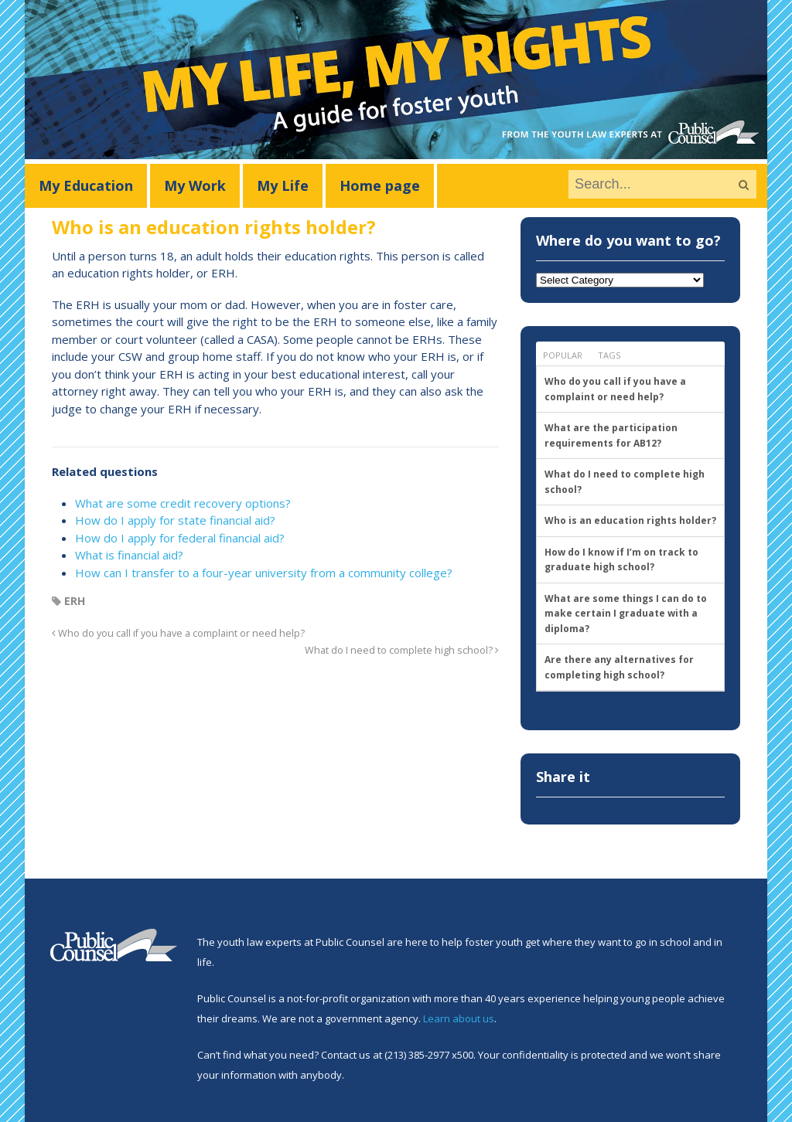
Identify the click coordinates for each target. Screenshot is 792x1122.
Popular (562, 355)
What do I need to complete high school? (402, 650)
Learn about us (458, 1018)
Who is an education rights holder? (630, 520)
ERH (74, 600)
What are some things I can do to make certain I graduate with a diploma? (625, 613)
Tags (609, 355)
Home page (380, 185)
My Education (86, 185)
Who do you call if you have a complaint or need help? (178, 633)
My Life (283, 185)
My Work (195, 185)
